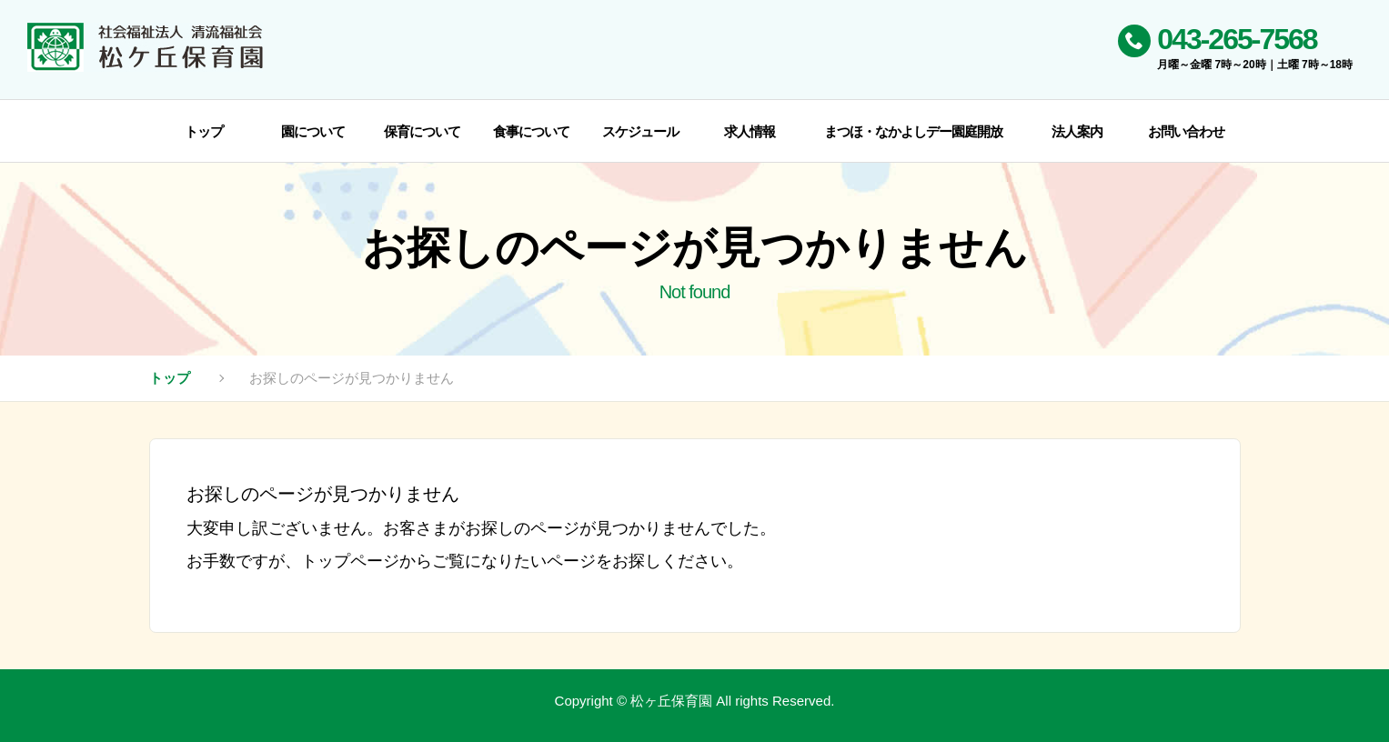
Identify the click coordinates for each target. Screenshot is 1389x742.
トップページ (350, 561)
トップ (169, 378)
